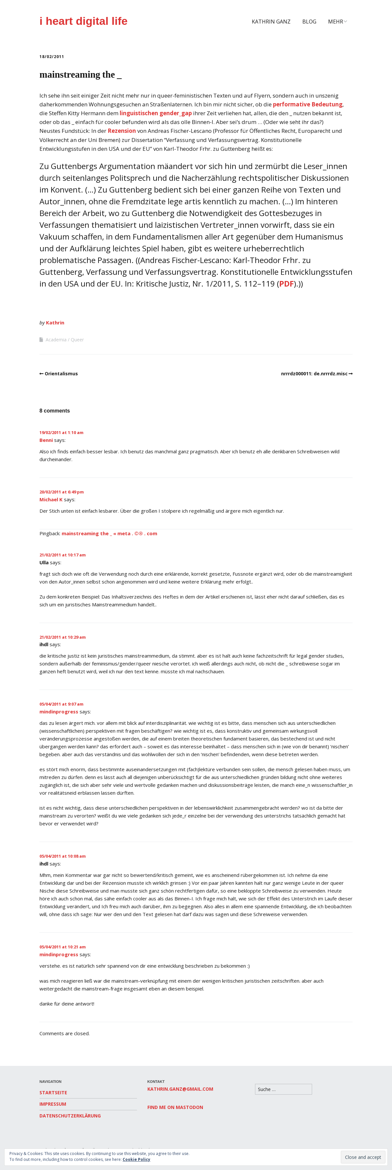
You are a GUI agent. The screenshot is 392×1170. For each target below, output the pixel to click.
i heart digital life (83, 21)
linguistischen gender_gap (156, 113)
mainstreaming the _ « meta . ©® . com (109, 533)
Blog (309, 21)
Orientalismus (61, 373)
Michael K (51, 499)
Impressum (52, 1104)
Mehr (335, 21)
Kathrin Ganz (271, 21)
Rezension (122, 130)
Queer (77, 339)
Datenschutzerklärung (70, 1116)
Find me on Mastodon (175, 1107)
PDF (286, 283)
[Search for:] (283, 1089)
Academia (56, 339)
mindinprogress (58, 711)
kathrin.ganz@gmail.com (180, 1089)
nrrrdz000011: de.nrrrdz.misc (314, 373)
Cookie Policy (136, 1159)
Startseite (53, 1092)
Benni (46, 440)
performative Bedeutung (307, 104)
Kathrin (55, 322)
